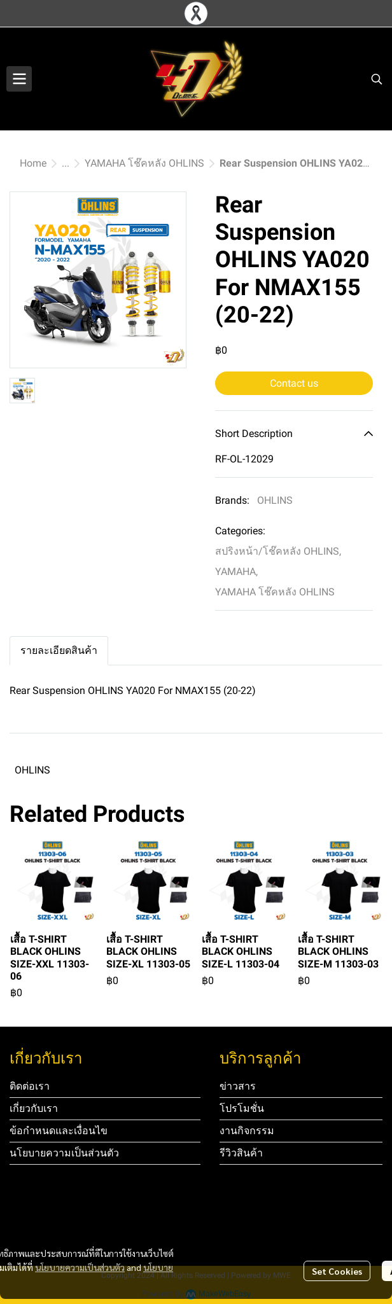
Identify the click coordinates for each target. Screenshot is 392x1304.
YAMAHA (236, 571)
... (65, 163)
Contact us (294, 383)
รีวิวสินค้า (241, 1153)
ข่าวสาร (238, 1086)
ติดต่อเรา (30, 1086)
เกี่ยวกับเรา (34, 1108)
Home (33, 163)
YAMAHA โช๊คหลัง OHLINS (144, 163)
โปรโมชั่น (242, 1108)
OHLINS (275, 500)
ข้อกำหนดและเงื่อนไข (59, 1131)
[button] (377, 79)
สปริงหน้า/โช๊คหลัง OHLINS (278, 551)
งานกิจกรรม (247, 1131)
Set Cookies (337, 1271)
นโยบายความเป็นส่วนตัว (80, 1267)
